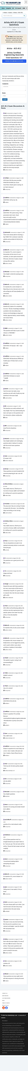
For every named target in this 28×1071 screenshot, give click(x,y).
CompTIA (8, 8)
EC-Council (18, 8)
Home (5, 12)
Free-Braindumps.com (11, 1015)
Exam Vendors (5, 995)
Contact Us (4, 993)
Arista (15, 12)
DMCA (3, 1000)
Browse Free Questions (14, 61)
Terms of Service (6, 1003)
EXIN (24, 8)
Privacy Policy (5, 1005)
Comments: (5, 84)
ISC (13, 8)
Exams (10, 12)
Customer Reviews (6, 998)
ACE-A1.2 (20, 12)
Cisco (3, 8)
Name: (4, 93)
